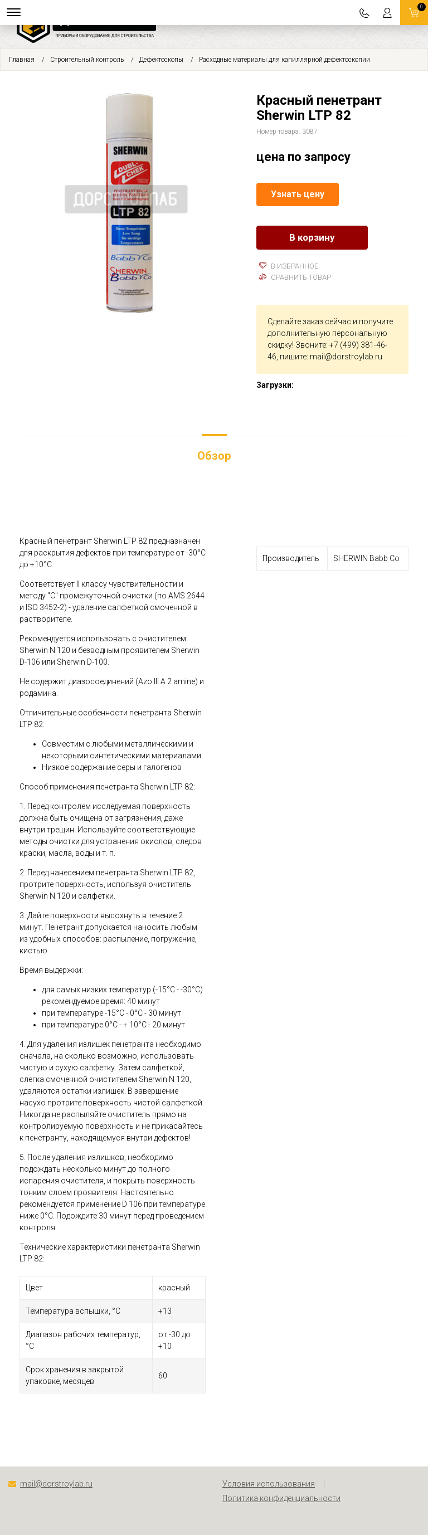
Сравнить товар (295, 277)
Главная (22, 60)
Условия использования (268, 1483)
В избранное (288, 266)
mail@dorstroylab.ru (346, 356)
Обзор (214, 455)
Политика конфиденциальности (281, 1498)
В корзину (312, 237)
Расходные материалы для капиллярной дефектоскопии (284, 60)
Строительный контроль (87, 60)
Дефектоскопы (161, 60)
